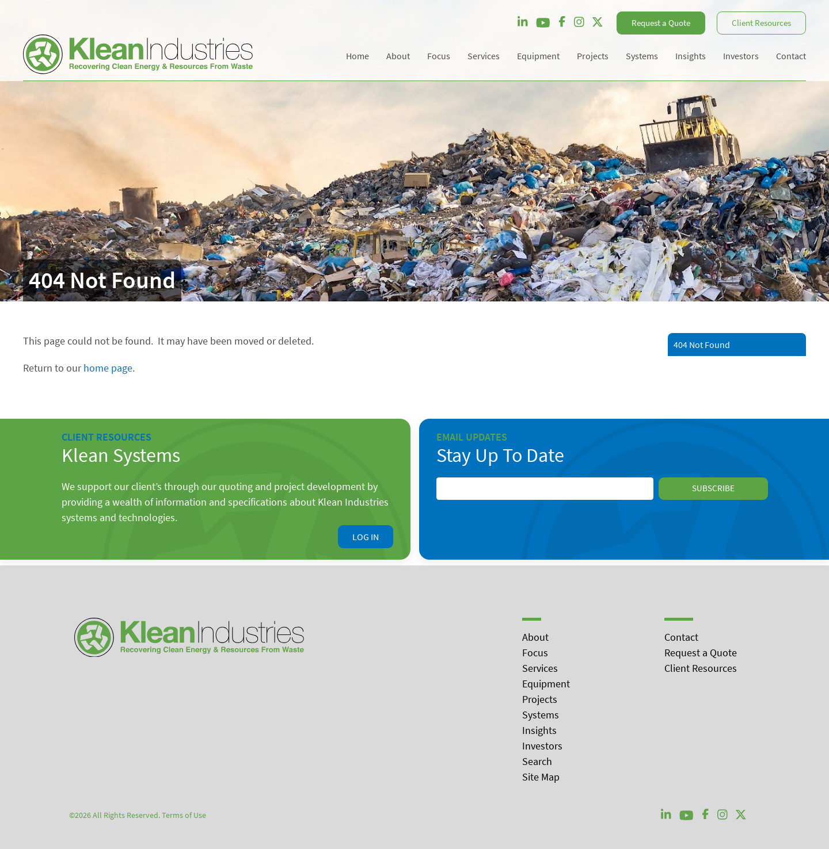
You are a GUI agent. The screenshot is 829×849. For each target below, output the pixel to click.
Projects (539, 699)
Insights (539, 730)
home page (107, 367)
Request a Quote (661, 22)
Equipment (546, 683)
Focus (535, 652)
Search (537, 761)
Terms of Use (184, 815)
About (535, 637)
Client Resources (761, 22)
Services (540, 668)
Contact (681, 637)
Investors (542, 745)
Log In (365, 536)
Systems (540, 714)
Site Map (541, 776)
